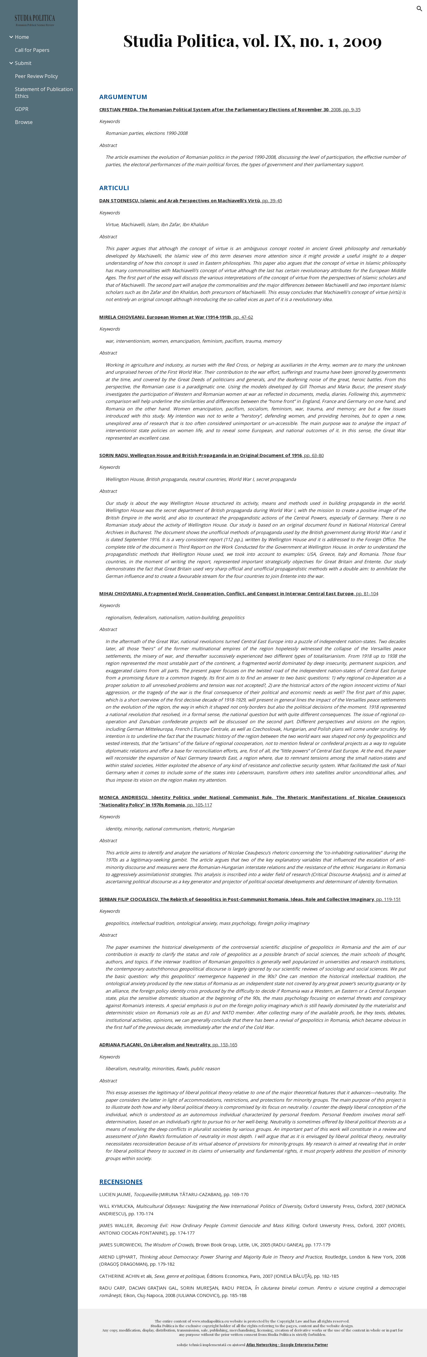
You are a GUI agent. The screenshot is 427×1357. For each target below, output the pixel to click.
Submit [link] (23, 63)
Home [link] (22, 37)
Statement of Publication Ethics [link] (44, 92)
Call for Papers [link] (32, 50)
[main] (252, 40)
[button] (419, 8)
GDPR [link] (21, 109)
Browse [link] (24, 122)
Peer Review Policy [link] (36, 76)
